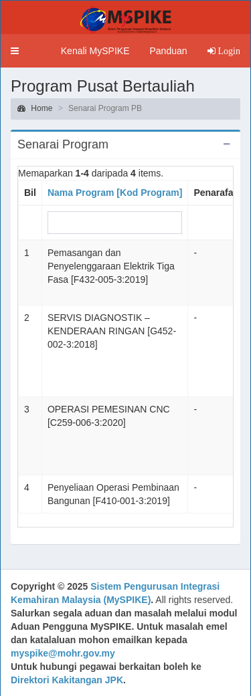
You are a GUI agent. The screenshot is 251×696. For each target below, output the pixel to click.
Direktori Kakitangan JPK (67, 680)
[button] (15, 51)
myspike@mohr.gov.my (63, 653)
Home (34, 108)
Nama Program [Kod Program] (115, 192)
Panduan (168, 50)
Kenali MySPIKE (95, 50)
